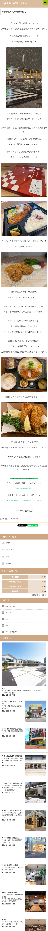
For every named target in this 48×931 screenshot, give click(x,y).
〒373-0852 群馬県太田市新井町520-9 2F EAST (12, 867)
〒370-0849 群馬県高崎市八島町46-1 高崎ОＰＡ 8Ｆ (12, 922)
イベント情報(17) (11, 632)
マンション (10, 550)
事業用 (8, 563)
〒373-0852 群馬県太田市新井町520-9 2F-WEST (12, 897)
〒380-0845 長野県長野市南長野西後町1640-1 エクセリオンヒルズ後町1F (12, 786)
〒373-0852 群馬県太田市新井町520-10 (12, 705)
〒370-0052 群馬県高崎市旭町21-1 (12, 731)
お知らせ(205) (10, 606)
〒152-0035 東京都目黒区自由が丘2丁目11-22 (12, 840)
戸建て (8, 543)
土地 (7, 557)
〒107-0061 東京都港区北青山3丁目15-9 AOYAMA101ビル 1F (12, 759)
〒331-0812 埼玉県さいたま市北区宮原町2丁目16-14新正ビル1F (12, 814)
